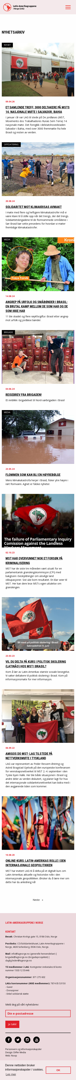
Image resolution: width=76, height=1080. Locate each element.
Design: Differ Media (15, 1052)
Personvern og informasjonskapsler (23, 1049)
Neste (39, 899)
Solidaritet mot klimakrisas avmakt (34, 207)
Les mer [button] (11, 1074)
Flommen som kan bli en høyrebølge (33, 475)
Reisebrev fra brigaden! (24, 395)
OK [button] (58, 1070)
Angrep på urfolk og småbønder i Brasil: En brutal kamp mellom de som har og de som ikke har (37, 306)
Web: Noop (11, 1055)
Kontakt (10, 931)
